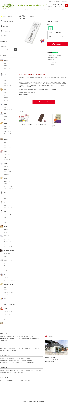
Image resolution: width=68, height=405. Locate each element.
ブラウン (6, 268)
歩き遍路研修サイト (31, 362)
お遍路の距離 (12, 348)
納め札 (23, 15)
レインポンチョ (7, 277)
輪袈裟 (5, 116)
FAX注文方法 (38, 370)
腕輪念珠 (6, 220)
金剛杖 (5, 107)
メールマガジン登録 (19, 380)
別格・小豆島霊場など (8, 292)
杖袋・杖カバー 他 (8, 109)
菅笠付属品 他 (7, 100)
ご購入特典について (29, 370)
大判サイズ (6, 157)
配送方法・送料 (20, 370)
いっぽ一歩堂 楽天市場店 (26, 360)
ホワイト (6, 263)
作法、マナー (3, 350)
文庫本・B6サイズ (8, 154)
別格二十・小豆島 (7, 131)
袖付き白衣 (6, 78)
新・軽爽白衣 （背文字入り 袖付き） (29, 124)
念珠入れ (6, 222)
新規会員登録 (64, 1)
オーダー (6, 270)
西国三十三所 (6, 128)
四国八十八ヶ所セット (8, 63)
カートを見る (50, 336)
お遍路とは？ (3, 336)
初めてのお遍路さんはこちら (8, 16)
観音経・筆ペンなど (8, 232)
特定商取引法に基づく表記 (5, 372)
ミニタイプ (6, 244)
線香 (54, 125)
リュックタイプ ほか (8, 246)
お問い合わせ (28, 380)
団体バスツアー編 (4, 338)
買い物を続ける (50, 59)
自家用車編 (11, 338)
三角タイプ (6, 92)
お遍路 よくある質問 (7, 21)
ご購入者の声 (5, 26)
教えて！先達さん (4, 348)
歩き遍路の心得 (35, 338)
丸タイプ (6, 95)
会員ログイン (58, 1)
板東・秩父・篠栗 (7, 133)
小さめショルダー (7, 241)
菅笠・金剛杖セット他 (8, 71)
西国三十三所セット (8, 65)
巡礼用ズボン (6, 83)
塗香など (6, 319)
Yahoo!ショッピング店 (14, 360)
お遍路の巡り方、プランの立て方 (32, 348)
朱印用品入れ (6, 174)
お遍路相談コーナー (30, 358)
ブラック (6, 265)
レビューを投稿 (50, 64)
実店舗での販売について (7, 31)
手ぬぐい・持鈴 (7, 314)
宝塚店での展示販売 (20, 358)
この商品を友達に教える (52, 57)
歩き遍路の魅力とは (26, 338)
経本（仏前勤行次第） (42, 124)
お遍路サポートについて (7, 35)
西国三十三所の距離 (11, 350)
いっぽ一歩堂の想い (9, 358)
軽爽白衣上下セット (8, 68)
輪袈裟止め (6, 119)
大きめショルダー (7, 239)
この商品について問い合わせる (54, 55)
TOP (20, 15)
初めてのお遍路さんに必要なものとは (25, 336)
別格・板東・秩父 (7, 147)
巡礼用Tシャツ (7, 253)
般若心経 (6, 229)
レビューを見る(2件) (51, 62)
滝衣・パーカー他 (7, 85)
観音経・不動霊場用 (8, 207)
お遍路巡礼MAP (3, 340)
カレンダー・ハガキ (8, 295)
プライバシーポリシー (18, 372)
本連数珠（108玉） (8, 214)
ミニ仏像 (6, 316)
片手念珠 (6, 217)
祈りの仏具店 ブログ (20, 362)
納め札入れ (6, 198)
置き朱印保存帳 (7, 159)
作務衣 (5, 256)
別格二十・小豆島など (8, 188)
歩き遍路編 (18, 338)
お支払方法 (12, 370)
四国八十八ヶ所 (7, 126)
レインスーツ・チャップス (9, 280)
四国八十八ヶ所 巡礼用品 (28, 16)
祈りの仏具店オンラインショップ (7, 362)
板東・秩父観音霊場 (8, 186)
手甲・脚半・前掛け (8, 311)
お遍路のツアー (20, 348)
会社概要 (2, 358)
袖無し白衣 (6, 80)
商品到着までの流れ (4, 370)
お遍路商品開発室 (4, 360)
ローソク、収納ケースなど (9, 304)
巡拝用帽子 (6, 97)
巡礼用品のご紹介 (11, 336)
